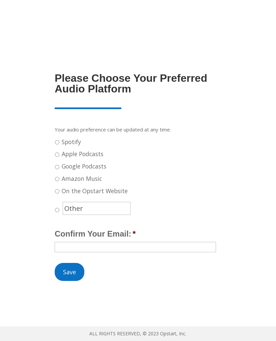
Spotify (71, 142)
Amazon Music (82, 179)
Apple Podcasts (82, 154)
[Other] (97, 208)
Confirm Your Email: (95, 233)
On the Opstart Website (95, 191)
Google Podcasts (84, 166)
